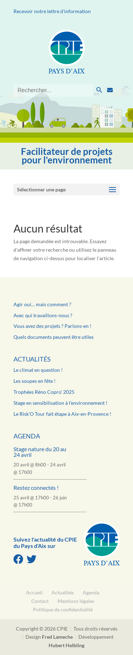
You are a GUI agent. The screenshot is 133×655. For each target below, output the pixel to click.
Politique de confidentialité (63, 609)
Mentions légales (75, 601)
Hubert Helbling (66, 645)
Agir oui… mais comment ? (42, 304)
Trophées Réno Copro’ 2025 (43, 392)
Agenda (26, 436)
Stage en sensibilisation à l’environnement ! (60, 403)
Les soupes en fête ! (34, 381)
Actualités (32, 359)
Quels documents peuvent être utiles (53, 337)
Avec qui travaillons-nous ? (42, 315)
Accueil (34, 592)
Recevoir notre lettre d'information (52, 11)
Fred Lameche (57, 637)
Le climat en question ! (38, 370)
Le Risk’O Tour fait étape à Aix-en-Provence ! (62, 414)
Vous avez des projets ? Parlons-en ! (52, 326)
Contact (40, 601)
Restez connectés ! (36, 487)
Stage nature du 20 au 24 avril (39, 452)
